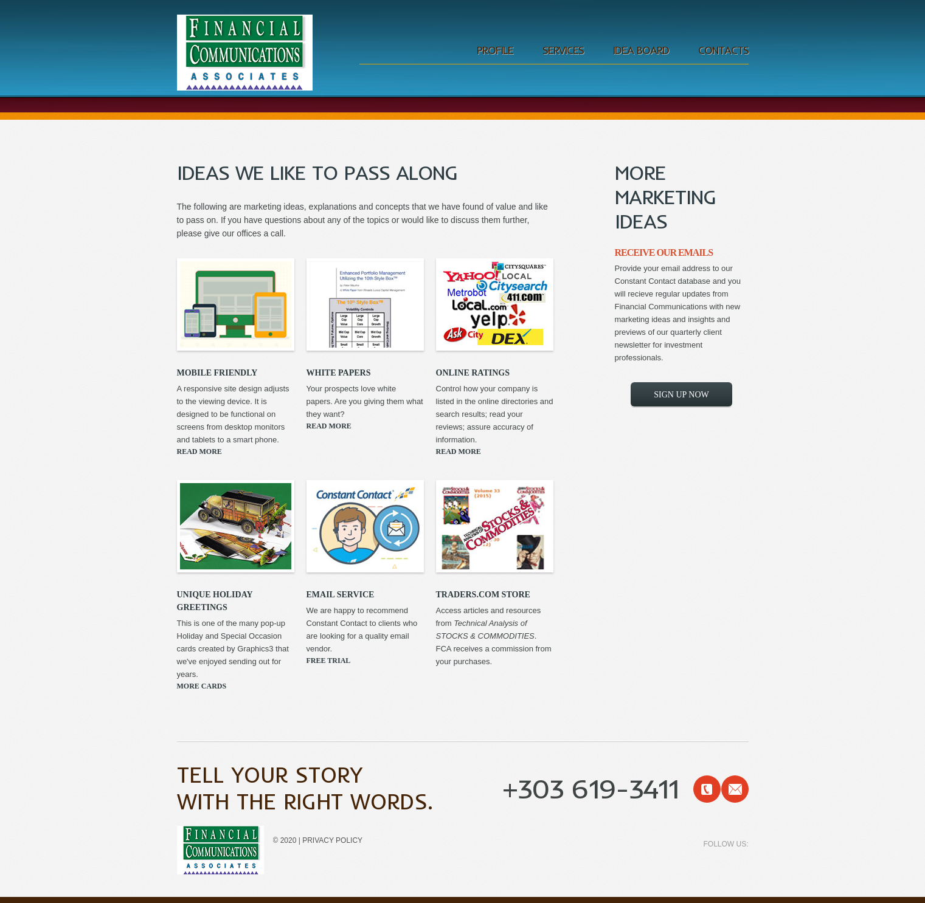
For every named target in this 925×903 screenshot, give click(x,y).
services (563, 50)
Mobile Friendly (217, 372)
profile (495, 50)
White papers (339, 372)
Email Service (341, 594)
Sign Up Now (681, 394)
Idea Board (641, 50)
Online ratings (473, 372)
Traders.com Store (483, 594)
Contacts (723, 50)
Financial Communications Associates (245, 54)
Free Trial (329, 660)
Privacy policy (332, 840)
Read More (199, 451)
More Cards (202, 686)
